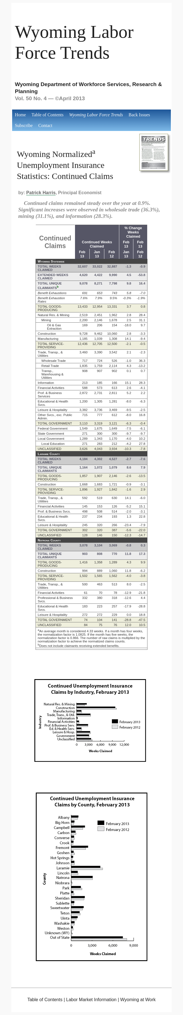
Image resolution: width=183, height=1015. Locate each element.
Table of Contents (48, 114)
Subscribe (24, 125)
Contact (45, 125)
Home (20, 114)
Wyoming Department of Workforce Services (72, 84)
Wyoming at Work (138, 999)
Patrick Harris (41, 192)
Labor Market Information (91, 999)
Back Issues (139, 114)
